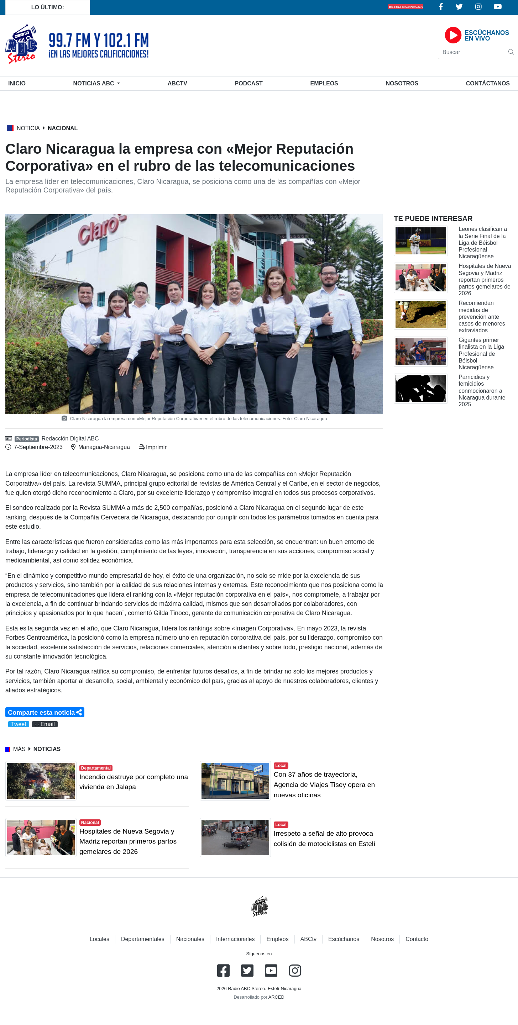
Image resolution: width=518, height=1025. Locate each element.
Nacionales (190, 939)
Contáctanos (488, 83)
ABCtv (177, 83)
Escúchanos (343, 939)
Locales (99, 939)
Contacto (416, 939)
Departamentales (142, 939)
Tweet (18, 724)
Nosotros (402, 83)
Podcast (249, 83)
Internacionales (235, 939)
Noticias (94, 83)
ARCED (276, 997)
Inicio (18, 82)
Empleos (277, 939)
